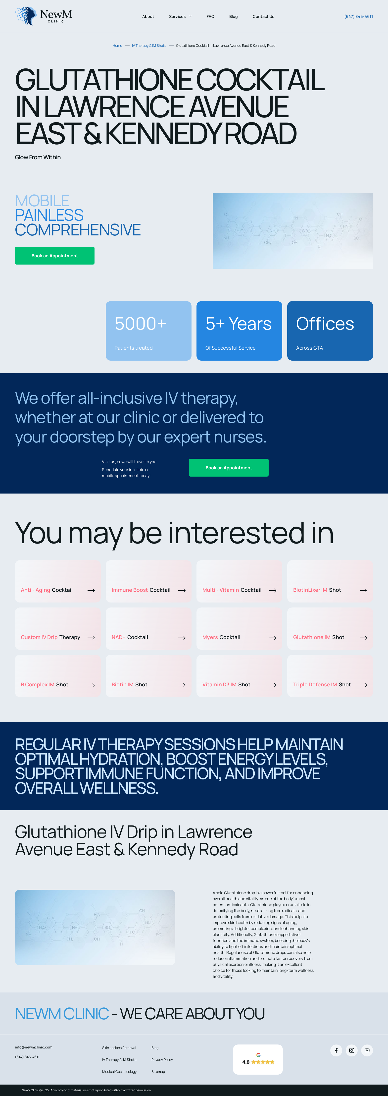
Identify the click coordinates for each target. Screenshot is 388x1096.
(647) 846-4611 (358, 16)
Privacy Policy (162, 1059)
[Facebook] (336, 1050)
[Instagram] (352, 1050)
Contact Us (263, 16)
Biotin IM (149, 684)
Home (117, 45)
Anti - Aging (58, 589)
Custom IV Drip (58, 637)
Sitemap (158, 1071)
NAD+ (149, 637)
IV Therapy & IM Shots (149, 45)
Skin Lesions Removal (119, 1047)
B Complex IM (58, 684)
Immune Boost (149, 589)
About (148, 16)
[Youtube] (367, 1050)
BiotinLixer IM (330, 589)
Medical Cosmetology (119, 1071)
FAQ (210, 16)
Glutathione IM (330, 637)
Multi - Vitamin (239, 589)
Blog (233, 16)
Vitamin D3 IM (239, 684)
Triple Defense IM (330, 684)
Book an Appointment (55, 256)
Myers (239, 637)
